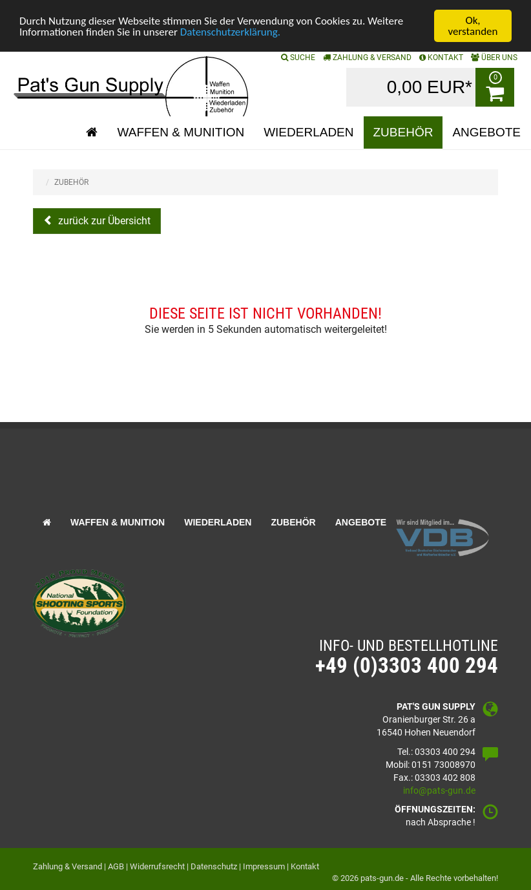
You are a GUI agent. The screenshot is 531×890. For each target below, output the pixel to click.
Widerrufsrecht (157, 866)
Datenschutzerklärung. (230, 31)
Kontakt (305, 866)
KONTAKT (441, 57)
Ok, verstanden (473, 26)
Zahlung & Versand (367, 57)
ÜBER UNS (494, 57)
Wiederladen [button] (308, 132)
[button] (91, 132)
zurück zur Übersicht (103, 221)
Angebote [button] (486, 132)
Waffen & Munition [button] (180, 132)
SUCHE (298, 57)
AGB (116, 866)
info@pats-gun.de (439, 790)
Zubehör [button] (403, 132)
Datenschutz (214, 866)
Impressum (264, 866)
